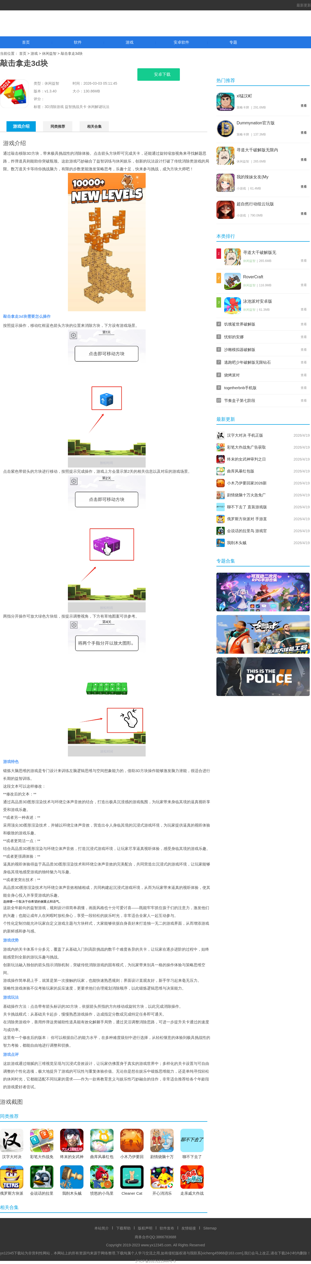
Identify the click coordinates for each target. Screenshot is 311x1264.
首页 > (25, 53)
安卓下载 (159, 74)
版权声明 (145, 1228)
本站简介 (101, 1228)
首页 (26, 42)
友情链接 (188, 1228)
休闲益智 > (51, 53)
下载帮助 (123, 1228)
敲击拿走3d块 (72, 53)
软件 (78, 42)
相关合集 (94, 126)
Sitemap (209, 1228)
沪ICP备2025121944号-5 (155, 1261)
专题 (233, 42)
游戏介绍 (21, 126)
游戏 (129, 42)
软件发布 (167, 1228)
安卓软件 (181, 42)
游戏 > (36, 53)
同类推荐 (58, 126)
